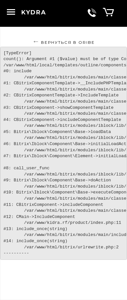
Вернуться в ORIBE (68, 42)
